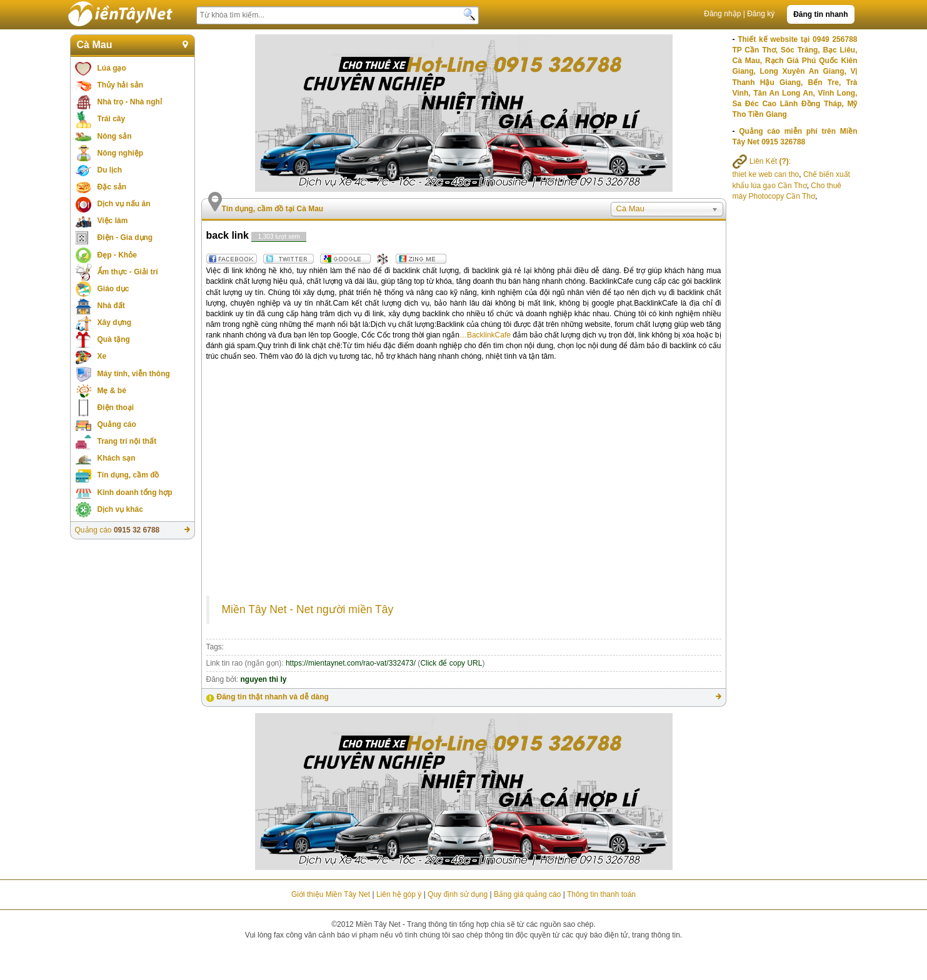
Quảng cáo (117, 424)
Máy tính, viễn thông (134, 373)
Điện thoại (116, 407)
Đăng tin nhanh (820, 14)
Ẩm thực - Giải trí (128, 272)
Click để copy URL (451, 663)
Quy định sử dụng (458, 894)
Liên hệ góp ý (398, 894)
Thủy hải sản (121, 85)
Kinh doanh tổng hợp (135, 492)
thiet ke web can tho (766, 174)
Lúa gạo (112, 68)
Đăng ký (760, 13)
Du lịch (110, 170)
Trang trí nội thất (127, 441)
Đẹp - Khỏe (117, 255)
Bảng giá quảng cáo (527, 894)
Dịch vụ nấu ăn (124, 203)
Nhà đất (111, 305)
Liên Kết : (762, 161)
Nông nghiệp (121, 153)
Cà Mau (95, 44)
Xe (102, 356)
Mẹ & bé (112, 390)
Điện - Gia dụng (125, 237)
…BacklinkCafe (485, 335)
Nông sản (115, 136)
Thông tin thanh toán (601, 894)
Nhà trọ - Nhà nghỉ (130, 102)
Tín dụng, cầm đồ (128, 475)
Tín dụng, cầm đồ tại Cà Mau (273, 208)
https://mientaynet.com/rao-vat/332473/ (351, 663)
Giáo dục (113, 288)
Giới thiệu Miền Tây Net (330, 894)
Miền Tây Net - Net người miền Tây (308, 609)
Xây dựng (115, 322)
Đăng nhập (722, 13)
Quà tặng (114, 339)
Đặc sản (112, 186)
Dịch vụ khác (120, 509)
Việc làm (113, 220)
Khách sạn (117, 458)
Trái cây (112, 118)
